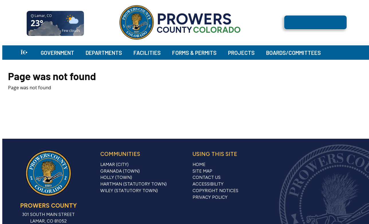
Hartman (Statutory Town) (133, 184)
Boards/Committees (293, 52)
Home (199, 164)
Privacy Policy (210, 197)
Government (57, 52)
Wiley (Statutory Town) (129, 190)
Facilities (147, 52)
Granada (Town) (120, 171)
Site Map (202, 171)
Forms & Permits (194, 52)
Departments (104, 52)
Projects (241, 52)
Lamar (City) (114, 164)
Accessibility (208, 184)
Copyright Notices (215, 190)
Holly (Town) (116, 177)
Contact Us (207, 177)
